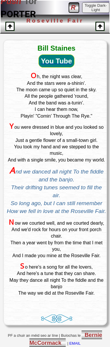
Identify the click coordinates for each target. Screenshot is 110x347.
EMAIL (74, 343)
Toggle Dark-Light (95, 7)
